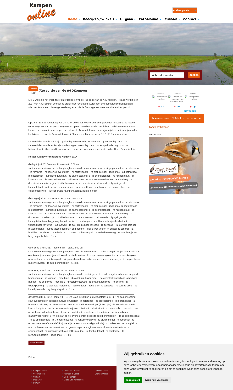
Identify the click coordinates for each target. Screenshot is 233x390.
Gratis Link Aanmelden (74, 380)
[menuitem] (73, 19)
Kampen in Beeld (71, 374)
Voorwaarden (39, 374)
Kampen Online (40, 371)
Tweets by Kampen (159, 127)
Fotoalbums (149, 19)
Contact (189, 19)
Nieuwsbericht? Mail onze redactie (176, 118)
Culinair (171, 19)
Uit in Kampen (70, 377)
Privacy (36, 383)
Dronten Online (101, 374)
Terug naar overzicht (36, 342)
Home (72, 19)
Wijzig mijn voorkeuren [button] (156, 380)
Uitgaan (126, 19)
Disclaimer (37, 380)
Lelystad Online (101, 371)
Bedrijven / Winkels (98, 19)
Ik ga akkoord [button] (133, 380)
